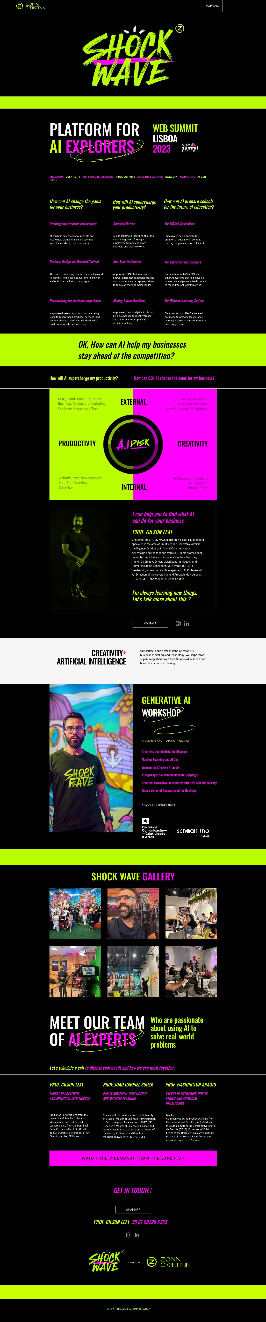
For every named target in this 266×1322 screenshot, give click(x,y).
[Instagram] (178, 623)
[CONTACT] (150, 624)
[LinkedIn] (186, 623)
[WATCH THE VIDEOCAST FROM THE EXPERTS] (133, 1158)
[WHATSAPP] (133, 1209)
